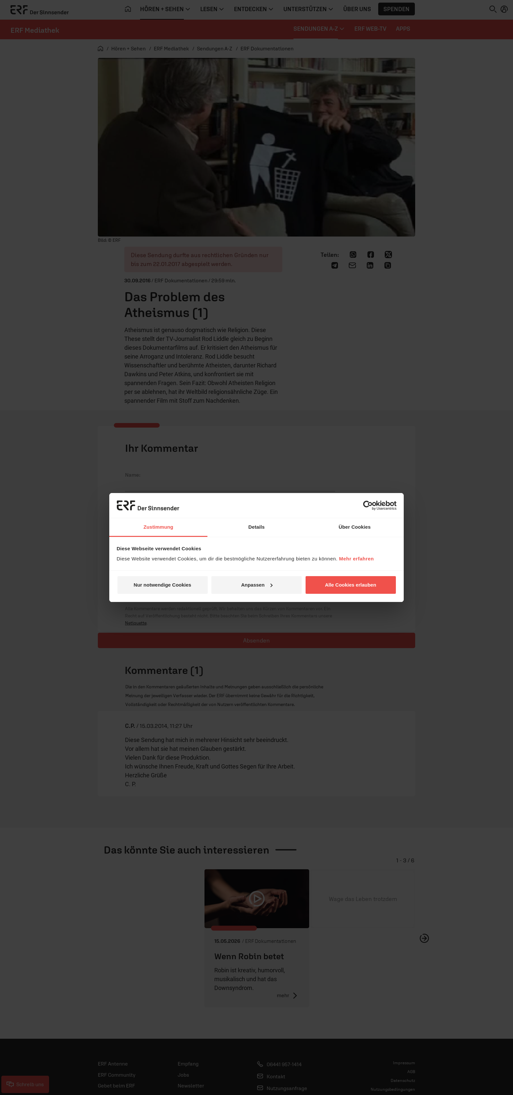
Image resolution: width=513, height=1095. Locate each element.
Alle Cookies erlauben (350, 585)
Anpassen (257, 585)
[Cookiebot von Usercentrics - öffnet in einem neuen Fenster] (368, 505)
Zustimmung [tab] (158, 527)
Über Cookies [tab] (355, 527)
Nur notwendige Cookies (162, 585)
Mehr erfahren (356, 558)
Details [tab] (256, 527)
